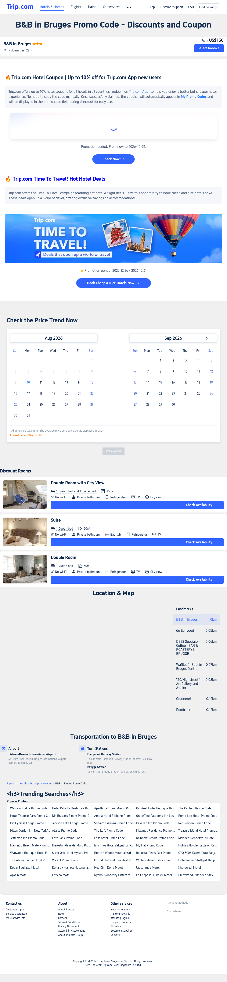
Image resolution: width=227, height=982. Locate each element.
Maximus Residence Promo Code (157, 830)
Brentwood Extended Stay (195, 875)
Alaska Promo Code (65, 830)
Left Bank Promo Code (67, 838)
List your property (121, 922)
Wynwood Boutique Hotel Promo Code (31, 853)
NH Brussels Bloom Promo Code (73, 815)
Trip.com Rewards (120, 913)
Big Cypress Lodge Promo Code (31, 823)
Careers (62, 918)
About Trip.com (66, 909)
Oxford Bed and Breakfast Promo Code (115, 860)
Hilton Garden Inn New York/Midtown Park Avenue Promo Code (31, 830)
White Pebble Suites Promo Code (157, 860)
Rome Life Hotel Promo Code (197, 815)
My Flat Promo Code (149, 845)
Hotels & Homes (52, 7)
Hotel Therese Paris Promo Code (31, 815)
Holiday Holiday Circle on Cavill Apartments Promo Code (199, 845)
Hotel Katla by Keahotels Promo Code (73, 808)
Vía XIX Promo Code (65, 860)
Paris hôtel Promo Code (109, 838)
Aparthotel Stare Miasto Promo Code (115, 808)
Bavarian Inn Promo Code (152, 823)
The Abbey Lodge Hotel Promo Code (31, 860)
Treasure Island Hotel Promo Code (199, 830)
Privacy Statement (68, 926)
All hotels (116, 926)
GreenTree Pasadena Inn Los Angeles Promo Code (157, 815)
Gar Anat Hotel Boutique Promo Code (157, 808)
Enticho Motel (61, 875)
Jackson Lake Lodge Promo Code (73, 823)
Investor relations (120, 909)
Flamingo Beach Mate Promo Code (31, 845)
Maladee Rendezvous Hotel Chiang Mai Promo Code (199, 838)
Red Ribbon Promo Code (194, 823)
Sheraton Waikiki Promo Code (113, 823)
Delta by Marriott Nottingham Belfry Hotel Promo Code (73, 867)
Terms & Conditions (69, 922)
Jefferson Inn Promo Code (27, 838)
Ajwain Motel (18, 875)
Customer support (171, 7)
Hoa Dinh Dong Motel (108, 867)
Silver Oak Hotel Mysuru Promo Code (73, 853)
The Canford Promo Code (195, 808)
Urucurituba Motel (147, 867)
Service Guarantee (16, 913)
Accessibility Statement (71, 930)
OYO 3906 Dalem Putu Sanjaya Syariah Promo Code (199, 853)
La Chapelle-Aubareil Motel (154, 875)
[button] (209, 48)
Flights (76, 7)
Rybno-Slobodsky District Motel (114, 875)
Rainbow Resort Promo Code (155, 838)
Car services (111, 7)
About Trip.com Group (70, 935)
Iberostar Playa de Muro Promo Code (73, 845)
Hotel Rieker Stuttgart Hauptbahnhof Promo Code (199, 860)
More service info (15, 918)
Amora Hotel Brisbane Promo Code (115, 815)
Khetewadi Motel (189, 867)
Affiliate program (120, 918)
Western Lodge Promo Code (28, 808)
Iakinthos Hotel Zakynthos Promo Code (115, 845)
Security (115, 935)
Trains (92, 7)
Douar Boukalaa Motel (24, 867)
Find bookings (208, 7)
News (61, 913)
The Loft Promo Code (108, 830)
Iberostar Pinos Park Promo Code (157, 853)
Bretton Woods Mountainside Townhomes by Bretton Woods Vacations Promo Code (115, 853)
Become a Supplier (121, 930)
